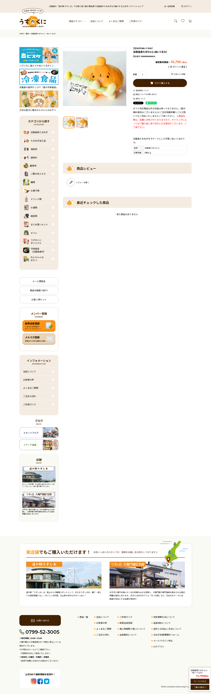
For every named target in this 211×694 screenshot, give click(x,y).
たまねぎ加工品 (34, 141)
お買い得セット (38, 299)
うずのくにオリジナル (32, 241)
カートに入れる (200, 681)
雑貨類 (30, 216)
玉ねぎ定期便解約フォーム (166, 634)
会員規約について (128, 634)
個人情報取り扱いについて (132, 628)
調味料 (30, 157)
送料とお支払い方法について (167, 628)
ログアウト (158, 646)
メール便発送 (38, 281)
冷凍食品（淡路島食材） (34, 250)
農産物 (29, 165)
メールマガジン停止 (163, 640)
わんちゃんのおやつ (33, 259)
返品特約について (142, 90)
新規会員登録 (125, 622)
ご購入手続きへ (200, 687)
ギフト (30, 233)
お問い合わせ (40, 620)
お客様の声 (28, 379)
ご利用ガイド (135, 21)
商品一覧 (84, 617)
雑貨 (27, 33)
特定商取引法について (164, 617)
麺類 (29, 182)
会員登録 (169, 6)
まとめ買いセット (35, 224)
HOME (21, 33)
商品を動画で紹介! (39, 290)
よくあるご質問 (116, 21)
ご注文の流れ (29, 396)
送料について (140, 98)
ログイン (186, 6)
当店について (96, 21)
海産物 (30, 149)
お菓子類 (31, 190)
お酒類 (30, 207)
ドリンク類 (32, 199)
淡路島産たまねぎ (35, 132)
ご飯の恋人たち (34, 174)
